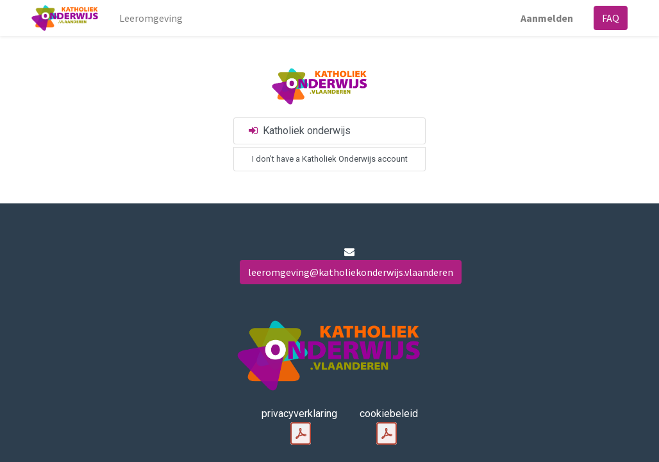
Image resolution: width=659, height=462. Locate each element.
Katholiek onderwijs (299, 130)
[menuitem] (151, 18)
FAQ (610, 18)
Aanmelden (547, 18)
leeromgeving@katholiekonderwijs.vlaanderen (350, 272)
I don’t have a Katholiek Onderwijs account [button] (330, 159)
